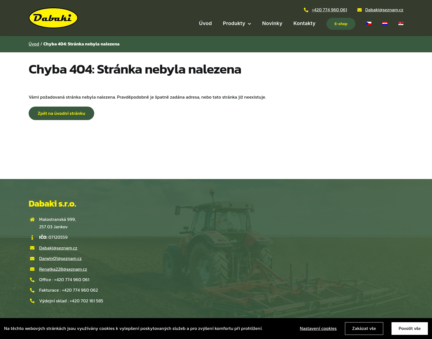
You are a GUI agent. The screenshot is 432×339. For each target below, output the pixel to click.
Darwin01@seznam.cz (60, 258)
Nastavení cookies (318, 328)
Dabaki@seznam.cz (384, 9)
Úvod (34, 43)
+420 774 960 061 (329, 9)
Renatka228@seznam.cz (63, 269)
